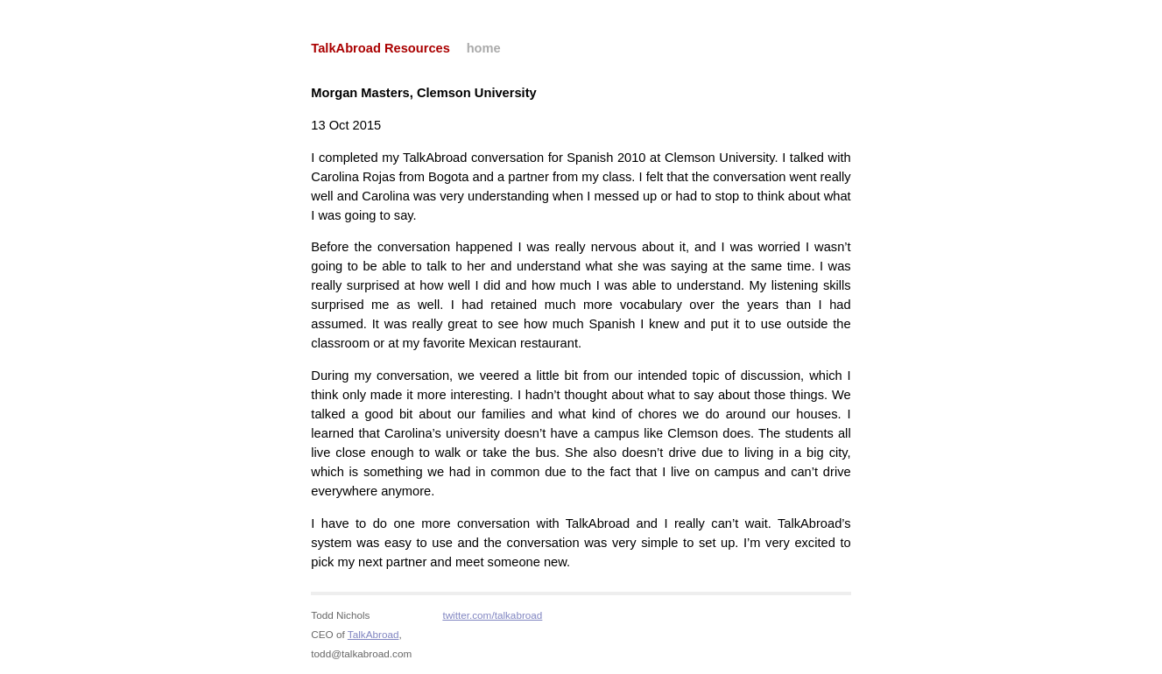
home (484, 48)
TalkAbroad (373, 634)
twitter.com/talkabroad (492, 615)
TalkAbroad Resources (380, 48)
